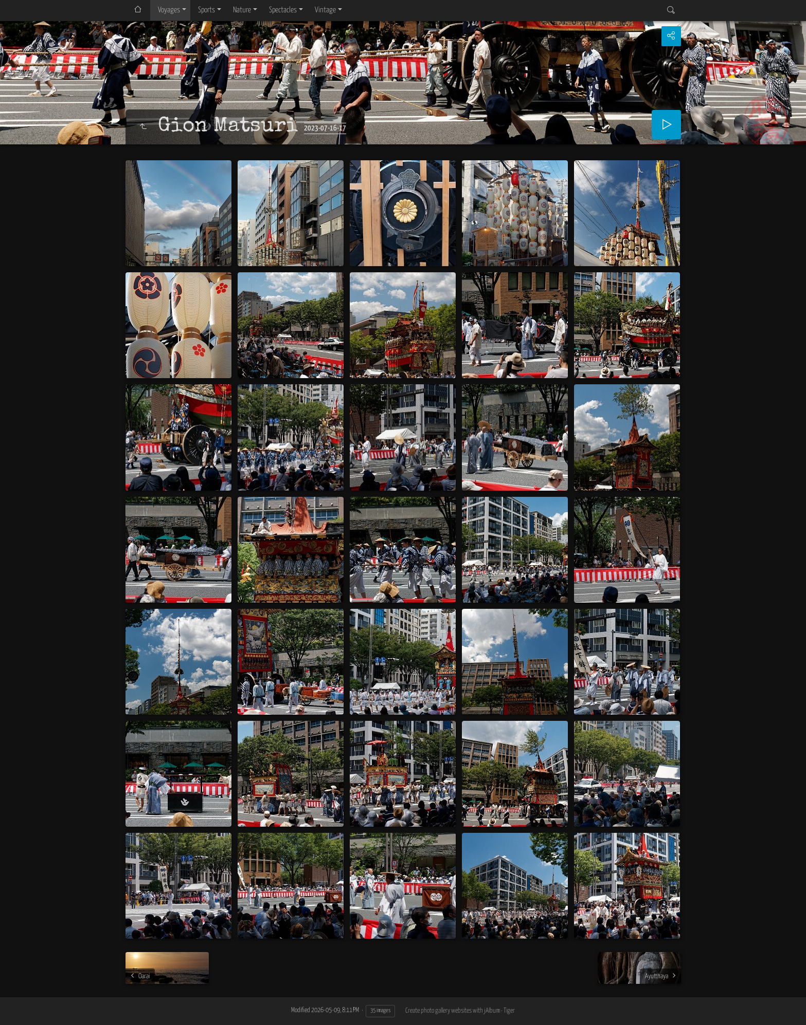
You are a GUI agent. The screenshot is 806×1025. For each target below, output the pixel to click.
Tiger (509, 1011)
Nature (242, 10)
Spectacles (283, 10)
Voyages (169, 10)
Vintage (325, 10)
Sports (206, 10)
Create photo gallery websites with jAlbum (452, 1011)
